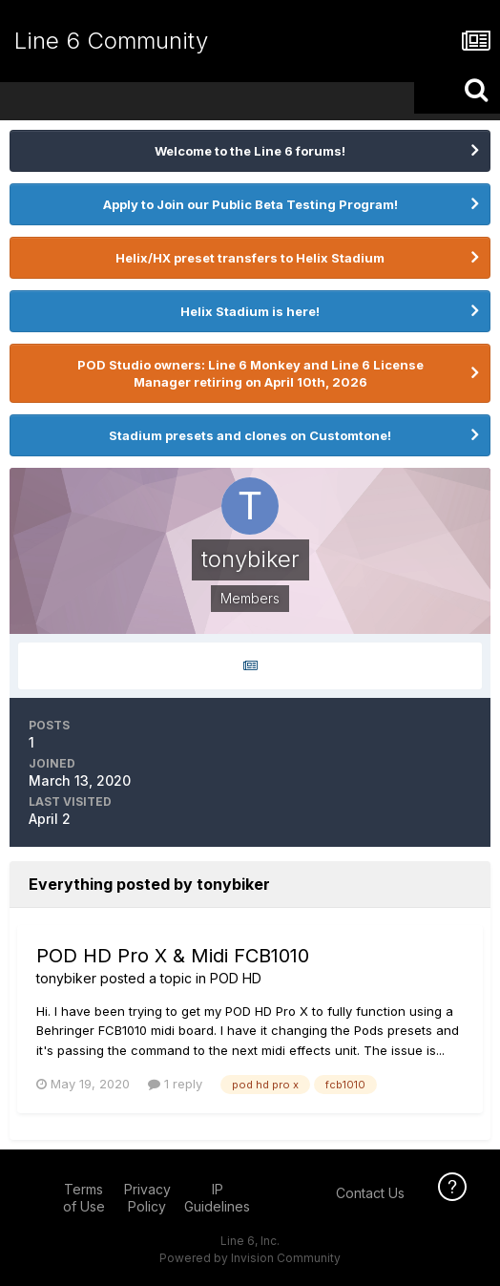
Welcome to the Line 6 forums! (250, 150)
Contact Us (370, 1193)
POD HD (235, 978)
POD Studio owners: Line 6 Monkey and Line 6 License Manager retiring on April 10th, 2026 (250, 373)
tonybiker (66, 978)
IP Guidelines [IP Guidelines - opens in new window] (217, 1197)
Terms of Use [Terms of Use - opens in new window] (84, 1197)
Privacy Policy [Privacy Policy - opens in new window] (147, 1197)
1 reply (175, 1083)
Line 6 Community (111, 40)
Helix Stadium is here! (250, 311)
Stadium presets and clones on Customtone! (250, 435)
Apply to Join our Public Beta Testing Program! (250, 204)
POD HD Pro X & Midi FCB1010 (172, 955)
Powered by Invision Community (250, 1258)
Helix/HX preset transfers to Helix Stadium (250, 257)
